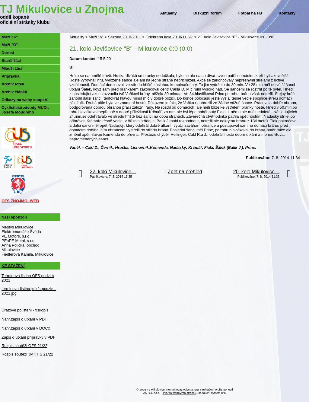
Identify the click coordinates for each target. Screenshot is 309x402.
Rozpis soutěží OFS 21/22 (24, 345)
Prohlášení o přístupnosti (216, 389)
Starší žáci (11, 60)
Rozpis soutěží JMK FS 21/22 (27, 354)
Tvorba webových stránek (179, 392)
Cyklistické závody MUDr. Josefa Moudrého (25, 109)
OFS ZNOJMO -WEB (20, 201)
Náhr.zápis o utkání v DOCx (26, 328)
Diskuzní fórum (207, 13)
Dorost (8, 52)
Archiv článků (14, 92)
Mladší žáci (12, 68)
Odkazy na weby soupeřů (25, 99)
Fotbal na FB (250, 13)
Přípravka (10, 76)
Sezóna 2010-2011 (124, 37)
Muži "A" (96, 37)
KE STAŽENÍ (13, 265)
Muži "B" (10, 45)
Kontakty (287, 13)
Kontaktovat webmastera (182, 389)
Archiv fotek (13, 84)
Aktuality (168, 13)
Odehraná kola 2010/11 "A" (169, 37)
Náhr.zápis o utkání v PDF (24, 319)
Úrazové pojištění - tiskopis (25, 310)
